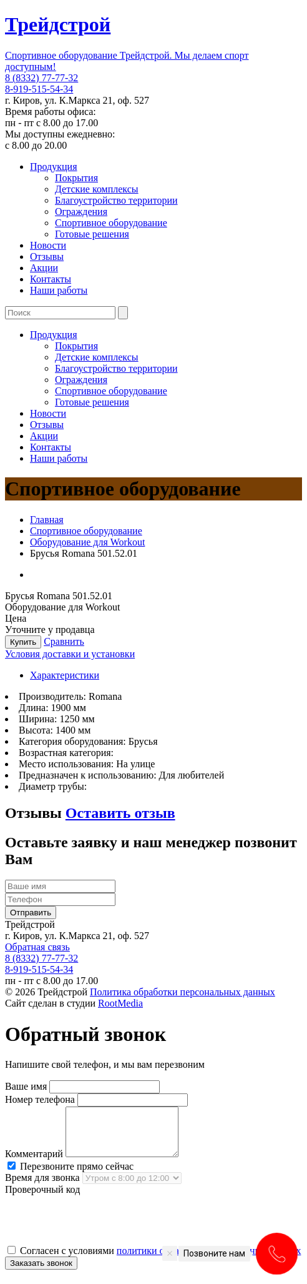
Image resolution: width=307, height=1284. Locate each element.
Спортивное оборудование (111, 222)
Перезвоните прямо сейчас (70, 1175)
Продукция (53, 166)
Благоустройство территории (116, 200)
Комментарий (34, 1163)
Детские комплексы (97, 189)
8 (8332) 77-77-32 (41, 77)
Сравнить (64, 641)
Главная (47, 519)
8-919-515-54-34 (39, 89)
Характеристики (64, 675)
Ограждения (81, 211)
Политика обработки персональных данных (182, 992)
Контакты (50, 279)
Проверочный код (42, 1198)
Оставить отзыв (120, 813)
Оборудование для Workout (87, 542)
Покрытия (76, 177)
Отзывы (47, 256)
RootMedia (120, 1003)
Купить (23, 642)
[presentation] (100, 1229)
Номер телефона (40, 1099)
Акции (44, 267)
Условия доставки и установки (70, 654)
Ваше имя (26, 1086)
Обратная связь (37, 947)
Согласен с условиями (154, 1260)
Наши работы (58, 290)
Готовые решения (92, 234)
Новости (48, 245)
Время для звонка (42, 1187)
